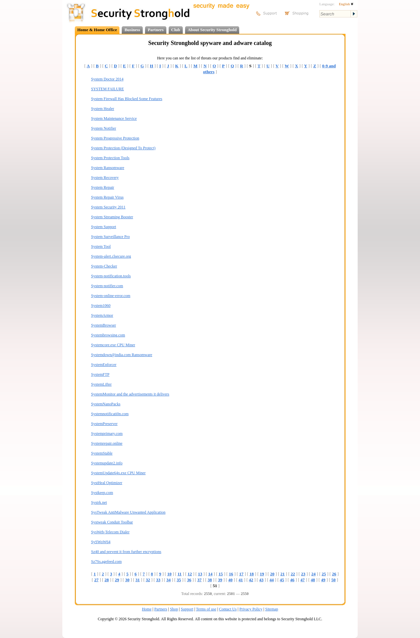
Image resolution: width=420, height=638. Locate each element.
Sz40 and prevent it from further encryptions (126, 551)
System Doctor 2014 (107, 79)
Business (132, 29)
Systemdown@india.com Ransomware (121, 354)
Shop (174, 609)
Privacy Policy (251, 609)
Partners (155, 29)
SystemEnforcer (103, 364)
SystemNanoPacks (105, 404)
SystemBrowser (103, 325)
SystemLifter (101, 384)
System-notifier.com (107, 286)
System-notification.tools (111, 276)
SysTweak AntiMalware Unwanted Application (128, 512)
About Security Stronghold (212, 29)
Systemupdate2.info (107, 463)
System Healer (102, 108)
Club (175, 29)
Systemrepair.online (107, 443)
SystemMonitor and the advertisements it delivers (130, 394)
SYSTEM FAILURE (107, 89)
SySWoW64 (101, 542)
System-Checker (104, 266)
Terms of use (206, 609)
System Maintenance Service (114, 118)
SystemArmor (102, 315)
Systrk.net (99, 502)
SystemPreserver (104, 423)
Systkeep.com (102, 492)
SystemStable (102, 453)
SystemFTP (100, 374)
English (346, 4)
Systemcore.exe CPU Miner (113, 345)
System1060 (101, 305)
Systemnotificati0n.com (110, 414)
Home (146, 609)
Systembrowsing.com (108, 335)
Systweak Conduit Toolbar (112, 522)
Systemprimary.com (107, 433)
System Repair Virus (107, 197)
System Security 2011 (108, 207)
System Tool (101, 246)
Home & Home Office (97, 29)
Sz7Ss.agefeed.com (106, 561)
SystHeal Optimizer (106, 482)
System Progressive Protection (115, 138)
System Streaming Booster (112, 217)
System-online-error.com (111, 295)
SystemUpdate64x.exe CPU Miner (118, 473)
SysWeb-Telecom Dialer (110, 532)
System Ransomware (107, 167)
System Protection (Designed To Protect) (123, 148)
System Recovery (105, 177)
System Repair (102, 187)
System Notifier (103, 128)
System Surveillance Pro (110, 236)
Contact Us (228, 609)
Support (187, 609)
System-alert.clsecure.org (111, 256)
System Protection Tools (110, 158)
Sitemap (271, 609)
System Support (103, 226)
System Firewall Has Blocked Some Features (126, 98)
